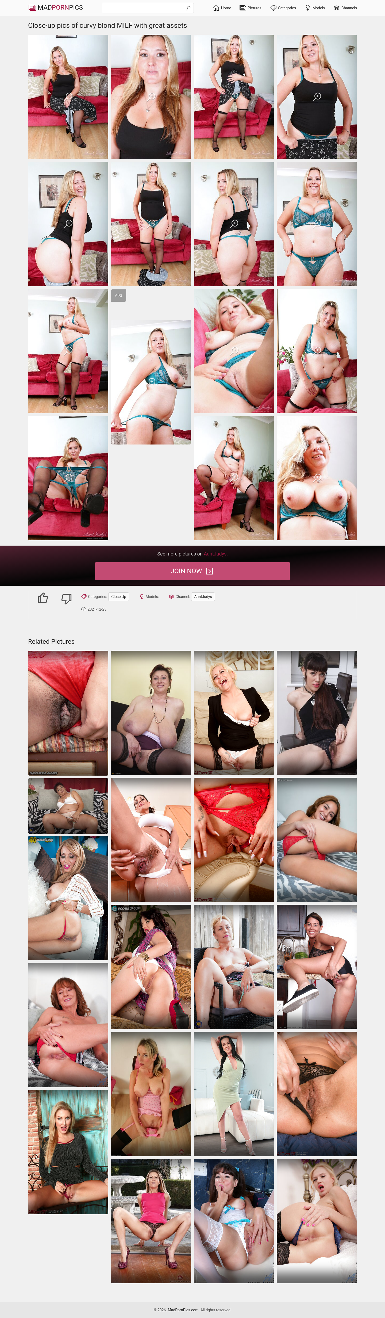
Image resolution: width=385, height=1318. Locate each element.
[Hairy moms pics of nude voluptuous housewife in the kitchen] (151, 840)
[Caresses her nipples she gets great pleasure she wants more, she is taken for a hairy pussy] (151, 713)
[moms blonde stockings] (234, 713)
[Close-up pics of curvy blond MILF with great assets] (68, 97)
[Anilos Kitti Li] (317, 1221)
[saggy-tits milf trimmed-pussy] (151, 1094)
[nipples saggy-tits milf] (68, 713)
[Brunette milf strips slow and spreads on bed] (234, 1094)
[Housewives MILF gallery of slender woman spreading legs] (317, 967)
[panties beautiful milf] (68, 1152)
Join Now (192, 571)
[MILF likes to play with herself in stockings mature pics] (234, 1221)
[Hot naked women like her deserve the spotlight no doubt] (151, 967)
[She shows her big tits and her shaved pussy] (68, 898)
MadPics (57, 8)
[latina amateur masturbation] (317, 840)
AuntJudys (195, 597)
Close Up (110, 597)
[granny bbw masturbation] (68, 806)
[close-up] (317, 713)
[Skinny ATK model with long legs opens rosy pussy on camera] (151, 1221)
